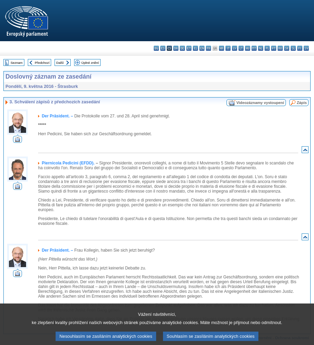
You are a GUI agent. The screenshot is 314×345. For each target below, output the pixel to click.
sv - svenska (306, 48)
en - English (202, 48)
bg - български (156, 48)
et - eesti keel (188, 48)
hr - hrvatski (221, 48)
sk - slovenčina (286, 48)
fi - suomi (299, 48)
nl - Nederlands (260, 48)
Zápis (302, 103)
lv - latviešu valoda (234, 48)
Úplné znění (90, 63)
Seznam (17, 63)
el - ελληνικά (195, 48)
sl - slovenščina (293, 48)
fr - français (208, 48)
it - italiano (228, 48)
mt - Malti (254, 48)
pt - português (273, 48)
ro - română (280, 48)
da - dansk (175, 48)
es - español (162, 48)
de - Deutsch (182, 48)
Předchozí (42, 63)
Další (60, 63)
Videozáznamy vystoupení (260, 103)
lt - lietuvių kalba (241, 48)
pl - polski (267, 48)
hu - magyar (247, 48)
